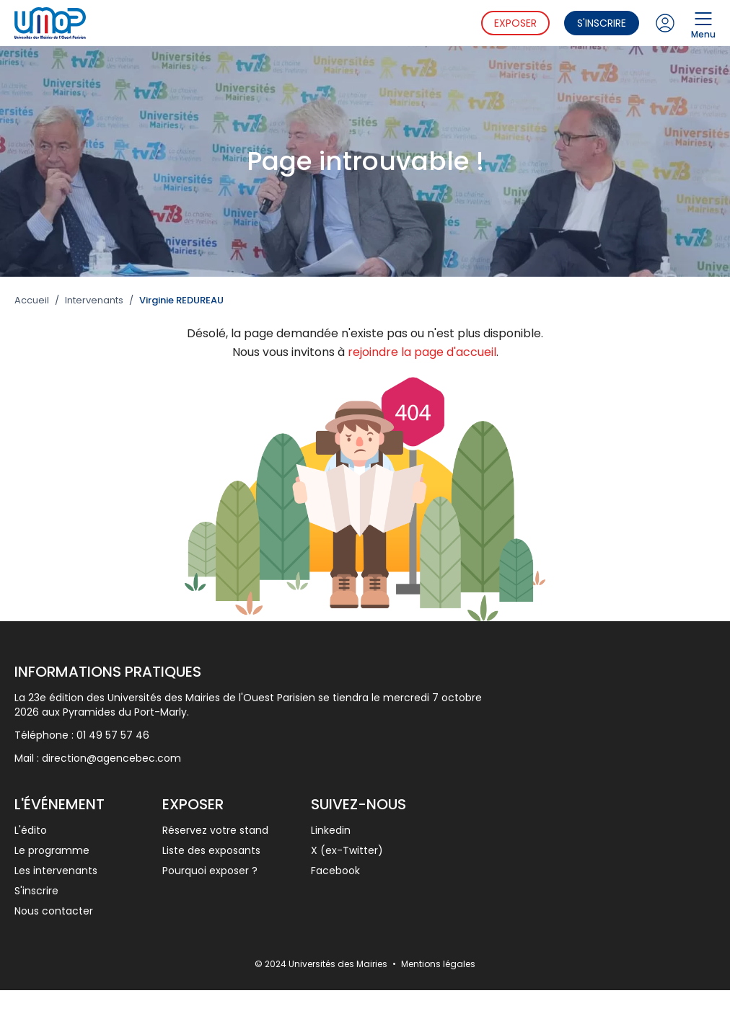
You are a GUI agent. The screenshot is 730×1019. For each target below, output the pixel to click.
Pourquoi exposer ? (210, 870)
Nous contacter (53, 911)
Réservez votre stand (215, 830)
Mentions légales (438, 964)
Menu (703, 23)
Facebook (335, 870)
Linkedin (331, 830)
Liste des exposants (211, 850)
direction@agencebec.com (111, 758)
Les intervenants (55, 870)
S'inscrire (601, 23)
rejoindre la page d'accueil (422, 352)
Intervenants (94, 300)
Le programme (51, 850)
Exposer (515, 23)
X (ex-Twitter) (347, 850)
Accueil (31, 300)
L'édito (30, 830)
